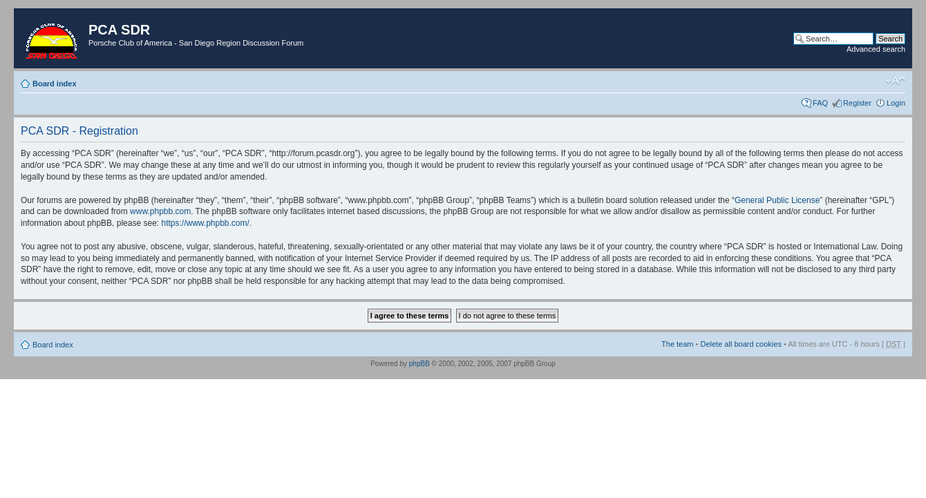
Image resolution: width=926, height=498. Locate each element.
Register (857, 103)
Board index (54, 83)
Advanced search (876, 49)
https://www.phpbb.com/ (205, 223)
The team (677, 344)
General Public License (777, 200)
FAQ (820, 103)
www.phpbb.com (160, 211)
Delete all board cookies (740, 344)
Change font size (895, 81)
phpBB (419, 363)
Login (896, 103)
